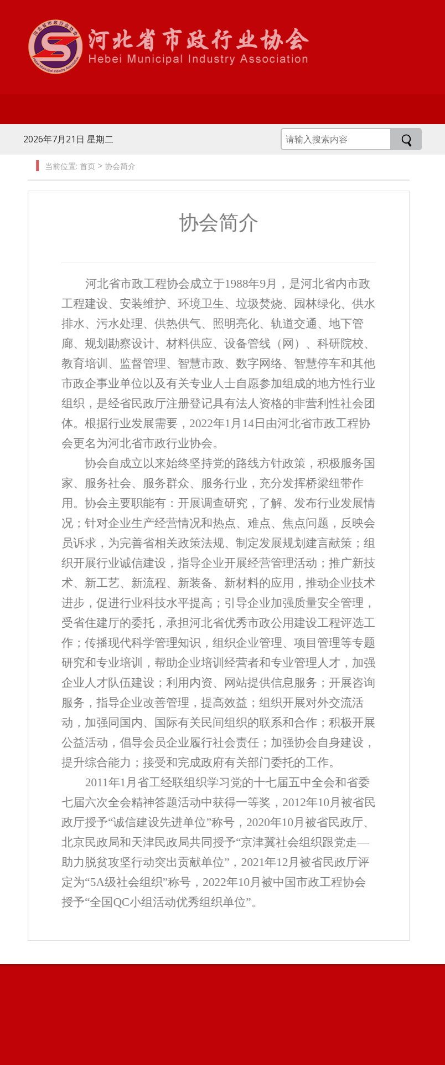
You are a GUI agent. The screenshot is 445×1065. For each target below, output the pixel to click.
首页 (84, 166)
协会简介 (117, 166)
